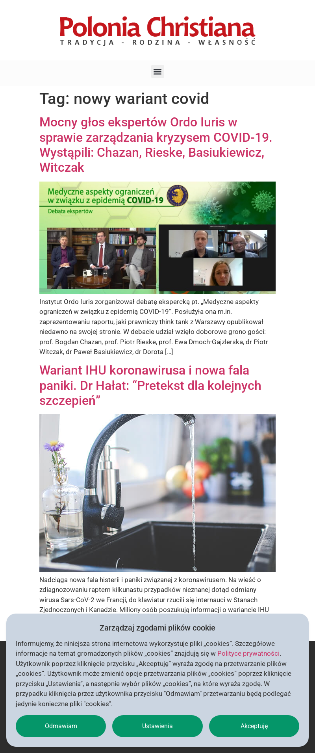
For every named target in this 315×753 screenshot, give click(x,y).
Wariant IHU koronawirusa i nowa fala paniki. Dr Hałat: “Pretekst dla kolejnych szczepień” (150, 385)
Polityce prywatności (248, 653)
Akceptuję (254, 726)
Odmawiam (61, 726)
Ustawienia (157, 726)
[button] (157, 71)
